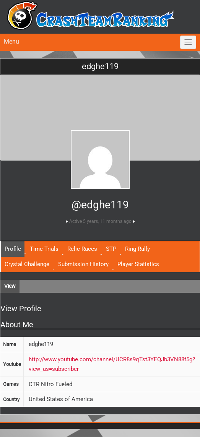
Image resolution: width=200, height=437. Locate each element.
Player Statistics (138, 264)
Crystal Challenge (27, 264)
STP (111, 248)
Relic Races (82, 248)
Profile (13, 248)
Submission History (83, 264)
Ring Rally (137, 248)
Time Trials (44, 248)
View (10, 286)
